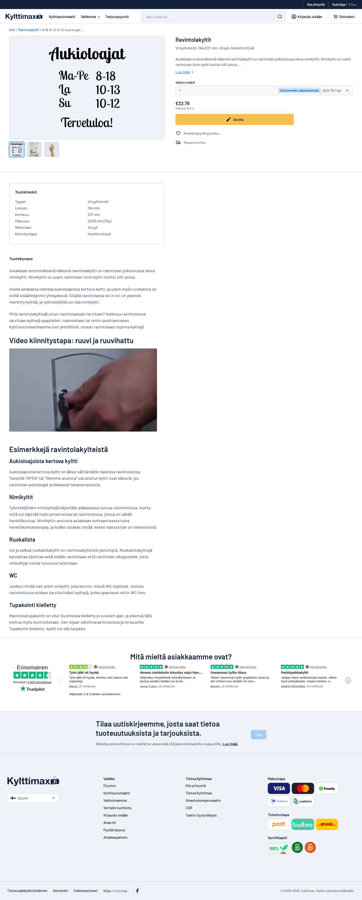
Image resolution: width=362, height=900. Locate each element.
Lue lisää (185, 72)
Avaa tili (109, 822)
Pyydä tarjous (114, 830)
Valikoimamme (115, 800)
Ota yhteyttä (196, 785)
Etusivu (109, 785)
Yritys (352, 4)
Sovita (234, 119)
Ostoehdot (60, 891)
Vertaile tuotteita (117, 807)
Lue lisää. (230, 744)
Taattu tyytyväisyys (201, 815)
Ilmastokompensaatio (203, 800)
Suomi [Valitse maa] (19, 798)
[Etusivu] (50, 781)
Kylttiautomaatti (62, 16)
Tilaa (258, 734)
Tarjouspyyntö (117, 16)
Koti (12, 30)
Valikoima (91, 17)
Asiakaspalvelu (115, 837)
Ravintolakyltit (28, 30)
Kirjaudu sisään (115, 815)
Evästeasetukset (86, 891)
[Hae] (205, 16)
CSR (189, 807)
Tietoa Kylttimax (199, 793)
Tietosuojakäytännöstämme (27, 891)
